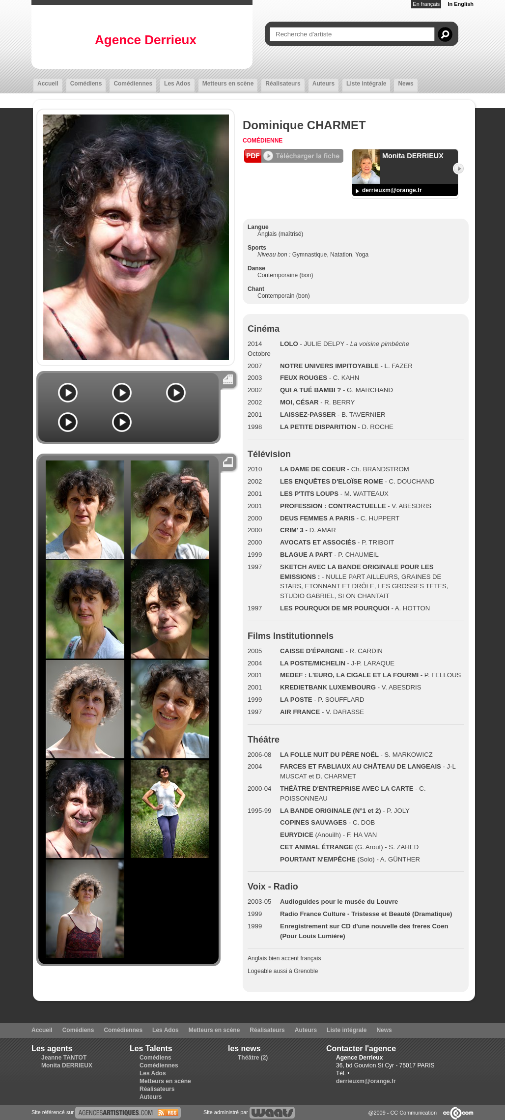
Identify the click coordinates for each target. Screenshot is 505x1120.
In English (461, 4)
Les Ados (177, 83)
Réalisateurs (282, 83)
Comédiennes (132, 83)
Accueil (47, 83)
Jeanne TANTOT (63, 1057)
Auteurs (323, 83)
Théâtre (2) (253, 1057)
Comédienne (262, 140)
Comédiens (86, 83)
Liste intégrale (366, 83)
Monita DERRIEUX (66, 1065)
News (405, 83)
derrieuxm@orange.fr (392, 190)
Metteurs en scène (228, 83)
